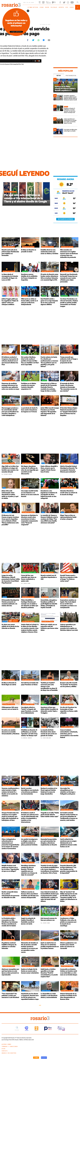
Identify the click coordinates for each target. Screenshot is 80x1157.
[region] (40, 16)
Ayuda (3, 1048)
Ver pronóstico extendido (65, 219)
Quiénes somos (6, 1044)
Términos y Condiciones (10, 1046)
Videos (72, 7)
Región (47, 7)
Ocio (66, 7)
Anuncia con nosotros (9, 1053)
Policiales (54, 7)
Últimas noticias (33, 7)
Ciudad (41, 7)
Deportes (61, 7)
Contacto (4, 1051)
